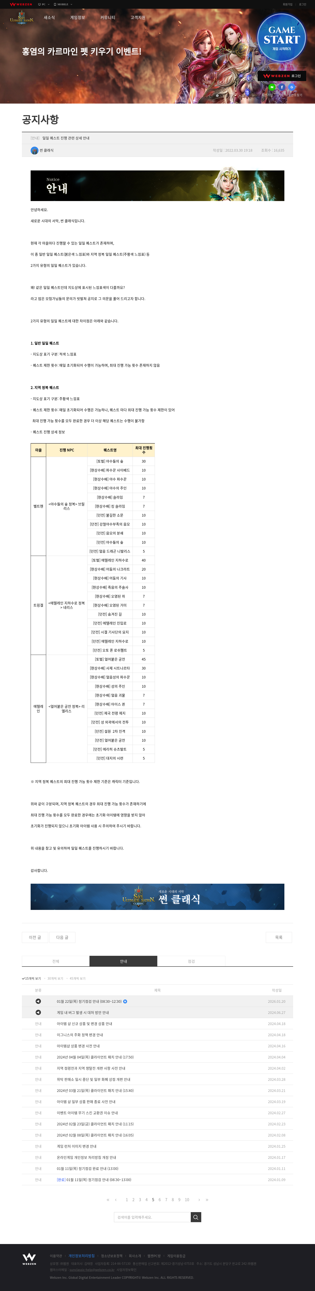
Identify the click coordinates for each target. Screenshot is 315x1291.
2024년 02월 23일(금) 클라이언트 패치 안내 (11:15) (95, 1123)
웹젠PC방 (154, 1255)
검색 (196, 1217)
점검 (191, 961)
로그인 (302, 4)
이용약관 (56, 1255)
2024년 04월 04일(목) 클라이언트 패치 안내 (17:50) (95, 1057)
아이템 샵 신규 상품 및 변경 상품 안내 (84, 1023)
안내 (123, 961)
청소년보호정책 (111, 1255)
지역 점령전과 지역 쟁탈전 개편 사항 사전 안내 (91, 1068)
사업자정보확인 (126, 1269)
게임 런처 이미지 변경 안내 (76, 1146)
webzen (21, 4)
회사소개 (135, 1255)
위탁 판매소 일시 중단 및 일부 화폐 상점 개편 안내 (93, 1079)
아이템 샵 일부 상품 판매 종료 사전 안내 (86, 1101)
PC (44, 4)
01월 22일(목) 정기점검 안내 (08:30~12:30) (92, 1001)
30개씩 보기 (55, 978)
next (239, 96)
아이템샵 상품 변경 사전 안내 (78, 1045)
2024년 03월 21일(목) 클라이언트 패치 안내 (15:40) (95, 1090)
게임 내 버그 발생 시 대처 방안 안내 (83, 1012)
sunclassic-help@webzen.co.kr (92, 1269)
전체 (55, 961)
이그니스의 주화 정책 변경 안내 (80, 1034)
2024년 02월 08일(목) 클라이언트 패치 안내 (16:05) (95, 1135)
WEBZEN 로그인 (282, 76)
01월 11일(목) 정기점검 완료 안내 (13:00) (87, 1168)
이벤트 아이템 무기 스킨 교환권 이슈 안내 (87, 1112)
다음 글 (62, 937)
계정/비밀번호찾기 (290, 95)
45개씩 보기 (78, 978)
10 (187, 1200)
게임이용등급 (176, 1255)
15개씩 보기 (33, 978)
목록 (279, 937)
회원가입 (287, 4)
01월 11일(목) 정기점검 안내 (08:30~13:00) (94, 1179)
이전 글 (35, 937)
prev (209, 96)
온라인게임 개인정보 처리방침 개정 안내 (86, 1157)
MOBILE (63, 4)
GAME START (281, 37)
